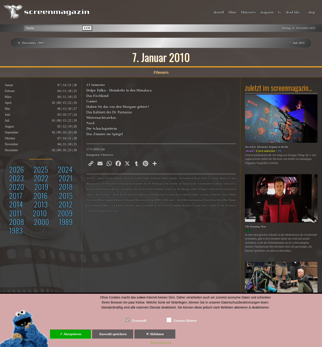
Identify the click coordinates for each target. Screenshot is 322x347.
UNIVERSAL (93, 210)
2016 (41, 195)
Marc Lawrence (201, 194)
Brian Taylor (200, 178)
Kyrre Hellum (183, 194)
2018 (66, 186)
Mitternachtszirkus (101, 118)
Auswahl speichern (112, 334)
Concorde (104, 183)
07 (58, 85)
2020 (16, 186)
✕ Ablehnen (155, 334)
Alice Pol (135, 178)
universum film (110, 210)
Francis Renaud (122, 189)
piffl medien (94, 205)
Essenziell (135, 319)
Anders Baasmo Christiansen (176, 178)
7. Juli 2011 (297, 43)
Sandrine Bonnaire (182, 205)
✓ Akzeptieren (70, 334)
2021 (66, 178)
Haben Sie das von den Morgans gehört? (117, 107)
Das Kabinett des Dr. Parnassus (145, 183)
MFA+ (160, 200)
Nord (90, 123)
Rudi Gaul (109, 205)
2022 (41, 178)
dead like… (294, 12)
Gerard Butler (148, 189)
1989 (66, 221)
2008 (16, 221)
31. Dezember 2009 (30, 43)
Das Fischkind (97, 96)
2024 (65, 169)
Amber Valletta (150, 178)
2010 (40, 213)
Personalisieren (161, 342)
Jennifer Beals (93, 194)
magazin (267, 12)
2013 (41, 204)
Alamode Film (120, 178)
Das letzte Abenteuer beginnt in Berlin (266, 146)
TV (280, 151)
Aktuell (249, 151)
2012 (66, 204)
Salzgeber (149, 205)
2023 (16, 178)
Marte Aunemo (106, 200)
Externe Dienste (182, 319)
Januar (231, 189)
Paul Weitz (216, 200)
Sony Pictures (226, 205)
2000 (41, 221)
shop (311, 12)
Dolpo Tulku (222, 183)
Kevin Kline (148, 194)
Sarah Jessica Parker (205, 205)
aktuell (218, 12)
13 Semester (95, 85)
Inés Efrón (220, 189)
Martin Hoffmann (125, 200)
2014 (16, 204)
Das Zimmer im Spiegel (104, 134)
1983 (16, 230)
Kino (248, 230)
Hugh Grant (207, 189)
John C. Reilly (111, 194)
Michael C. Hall (173, 200)
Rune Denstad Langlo (129, 205)
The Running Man (255, 226)
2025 (40, 169)
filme (232, 12)
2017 (15, 195)
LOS (87, 28)
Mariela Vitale (219, 194)
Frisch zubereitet (265, 151)
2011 (15, 213)
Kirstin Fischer (166, 194)
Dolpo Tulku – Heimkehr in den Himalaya (119, 90)
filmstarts (248, 12)
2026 (16, 169)
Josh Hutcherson (130, 194)
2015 (66, 195)
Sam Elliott (163, 205)
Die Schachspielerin (101, 128)
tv (279, 12)
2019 (41, 186)
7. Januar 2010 (102, 178)
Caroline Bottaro (219, 178)
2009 (65, 213)
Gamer (91, 101)
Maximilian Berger (145, 200)
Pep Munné (230, 200)
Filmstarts (107, 154)
